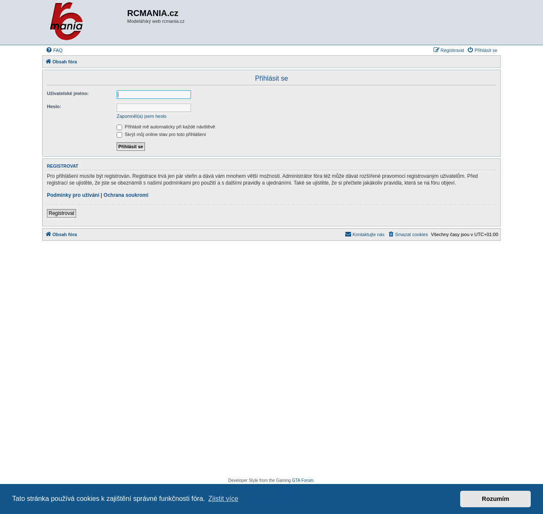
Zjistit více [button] (223, 498)
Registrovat (61, 213)
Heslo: (54, 106)
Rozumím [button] (495, 498)
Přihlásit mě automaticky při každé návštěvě (166, 126)
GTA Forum (303, 480)
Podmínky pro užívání (73, 195)
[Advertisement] (271, 361)
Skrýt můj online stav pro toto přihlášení (161, 134)
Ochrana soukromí (126, 195)
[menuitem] (54, 50)
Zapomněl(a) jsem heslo (141, 116)
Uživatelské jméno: (68, 93)
